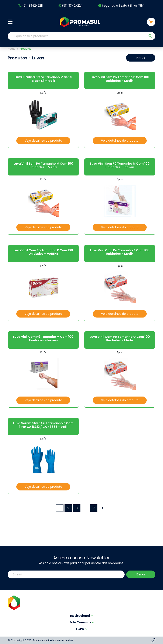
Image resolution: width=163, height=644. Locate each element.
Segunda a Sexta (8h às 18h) (121, 5)
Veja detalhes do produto (43, 140)
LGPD (81, 605)
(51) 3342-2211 (30, 5)
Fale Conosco (81, 598)
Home (11, 48)
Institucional (81, 591)
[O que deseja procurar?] (77, 36)
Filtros (140, 58)
